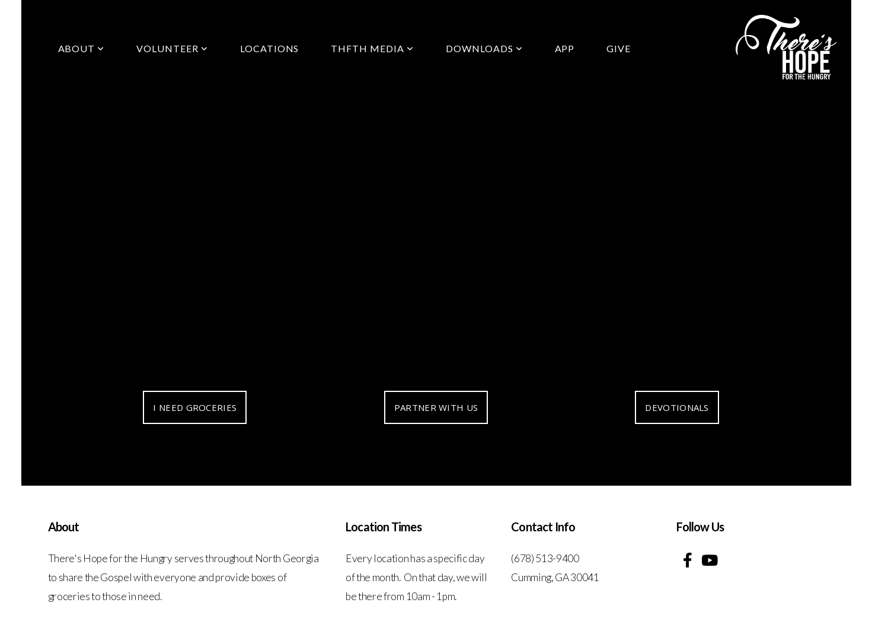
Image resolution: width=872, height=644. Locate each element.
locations (269, 48)
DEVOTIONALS (676, 407)
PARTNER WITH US (436, 407)
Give (618, 48)
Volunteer (172, 48)
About (81, 48)
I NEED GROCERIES (195, 407)
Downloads (484, 48)
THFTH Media (372, 48)
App (565, 48)
